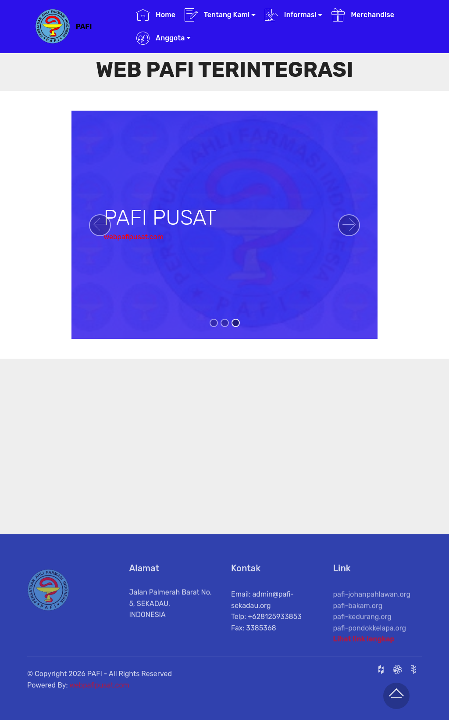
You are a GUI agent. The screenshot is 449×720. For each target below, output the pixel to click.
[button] (100, 225)
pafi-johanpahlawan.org (372, 607)
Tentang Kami (217, 15)
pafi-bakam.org (358, 618)
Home (155, 15)
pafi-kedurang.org (362, 630)
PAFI (84, 26)
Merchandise (362, 15)
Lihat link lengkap (364, 642)
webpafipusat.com (133, 237)
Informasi (291, 15)
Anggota (160, 38)
